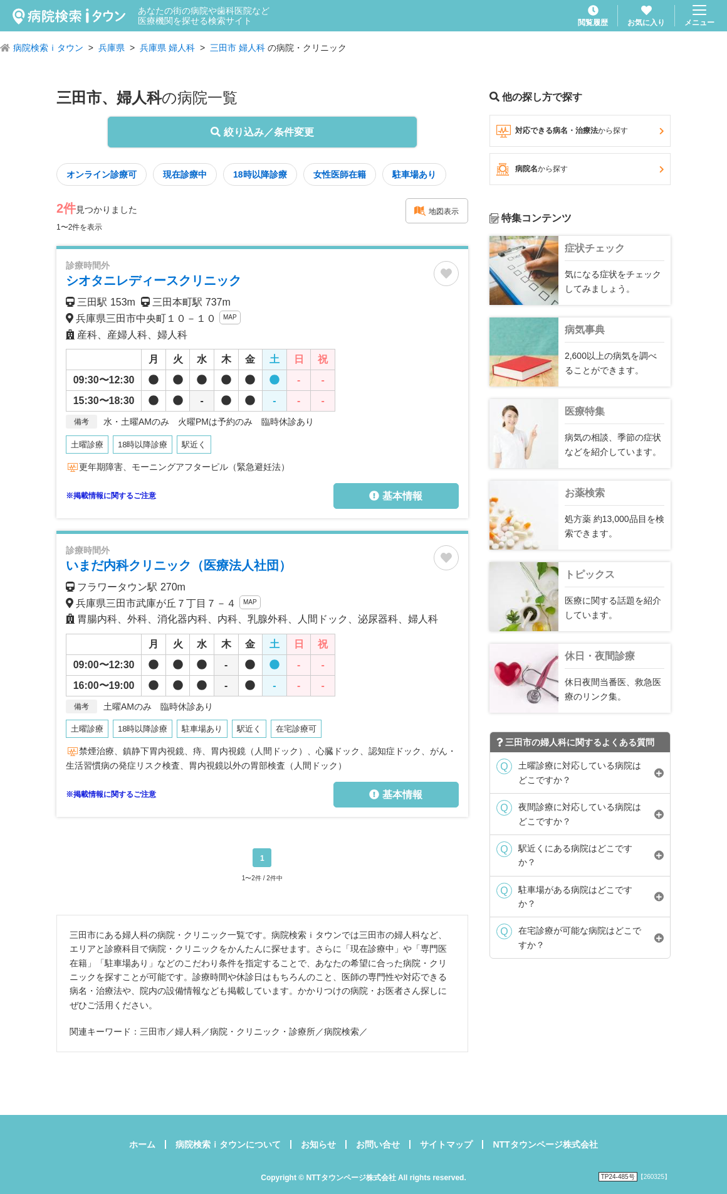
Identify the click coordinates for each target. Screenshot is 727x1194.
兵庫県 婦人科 (167, 48)
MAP (230, 317)
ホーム (142, 1144)
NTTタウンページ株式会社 (545, 1144)
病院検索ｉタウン (48, 48)
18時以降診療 (260, 174)
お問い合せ (378, 1144)
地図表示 (436, 211)
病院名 (580, 169)
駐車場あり (414, 174)
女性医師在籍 (339, 174)
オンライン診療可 (101, 174)
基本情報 (395, 496)
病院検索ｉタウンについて (228, 1144)
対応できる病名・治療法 (580, 131)
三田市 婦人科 (237, 48)
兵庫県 (111, 48)
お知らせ (318, 1144)
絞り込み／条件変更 (262, 132)
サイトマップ (446, 1144)
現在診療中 (185, 174)
